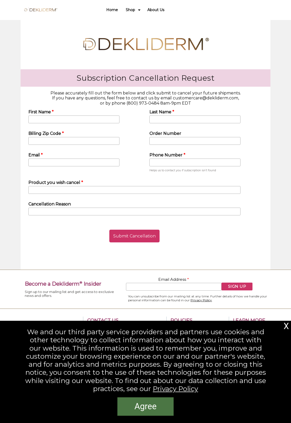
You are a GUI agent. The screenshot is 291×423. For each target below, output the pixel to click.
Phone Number (166, 155)
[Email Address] (174, 287)
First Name (40, 112)
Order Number (165, 133)
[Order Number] (195, 141)
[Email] (73, 162)
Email (34, 155)
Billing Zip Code (45, 133)
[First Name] (73, 119)
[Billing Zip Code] (73, 141)
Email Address (172, 279)
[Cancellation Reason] (134, 211)
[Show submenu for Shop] (139, 10)
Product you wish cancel (54, 182)
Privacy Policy (201, 300)
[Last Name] (195, 119)
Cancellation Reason (49, 204)
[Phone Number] (195, 162)
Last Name (160, 112)
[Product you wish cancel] (134, 190)
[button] (134, 236)
